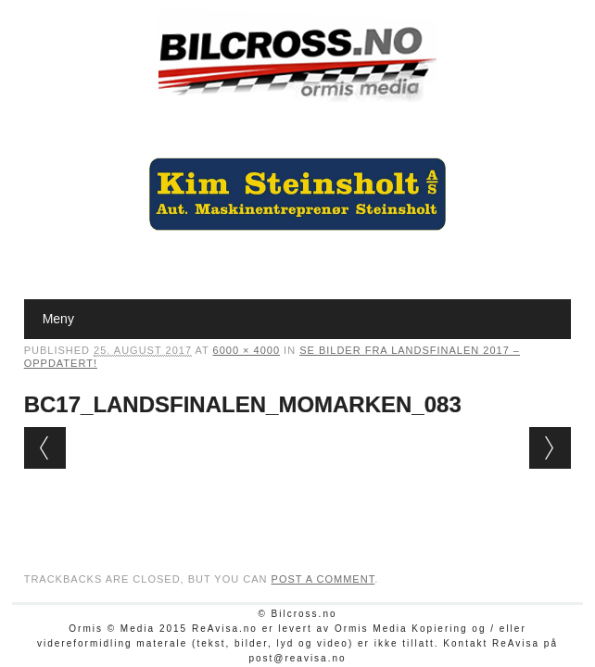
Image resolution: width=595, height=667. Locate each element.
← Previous (45, 448)
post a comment (323, 579)
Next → (550, 448)
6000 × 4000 (246, 350)
